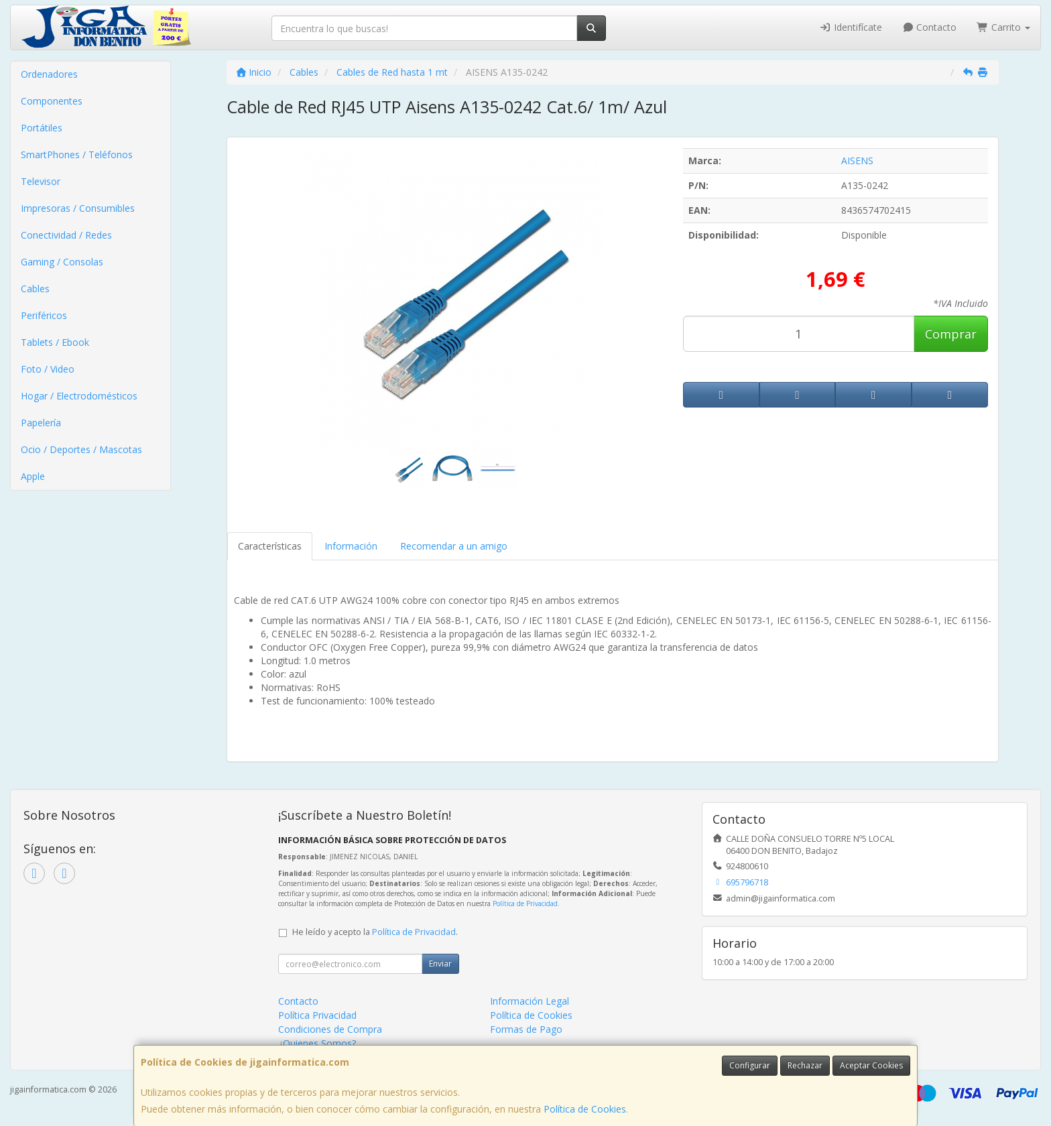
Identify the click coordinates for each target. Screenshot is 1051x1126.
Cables (35, 288)
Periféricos (44, 315)
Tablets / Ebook (55, 342)
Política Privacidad (317, 1015)
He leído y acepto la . (375, 932)
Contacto (929, 27)
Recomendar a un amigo (453, 546)
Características (270, 546)
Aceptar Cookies (871, 1065)
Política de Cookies (585, 1109)
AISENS (857, 160)
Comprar (951, 334)
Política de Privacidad (525, 903)
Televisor (40, 181)
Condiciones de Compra (330, 1029)
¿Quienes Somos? (317, 1043)
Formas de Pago (526, 1029)
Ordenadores (49, 74)
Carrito (1003, 27)
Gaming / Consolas (62, 261)
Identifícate (850, 27)
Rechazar (805, 1065)
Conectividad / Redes (66, 235)
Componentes (51, 101)
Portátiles (41, 127)
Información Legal (529, 1001)
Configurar (749, 1065)
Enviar (440, 963)
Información (350, 546)
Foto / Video (47, 369)
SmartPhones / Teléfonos (77, 154)
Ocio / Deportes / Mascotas (81, 449)
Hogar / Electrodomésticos (79, 395)
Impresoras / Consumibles (78, 208)
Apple (33, 476)
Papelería (41, 422)
